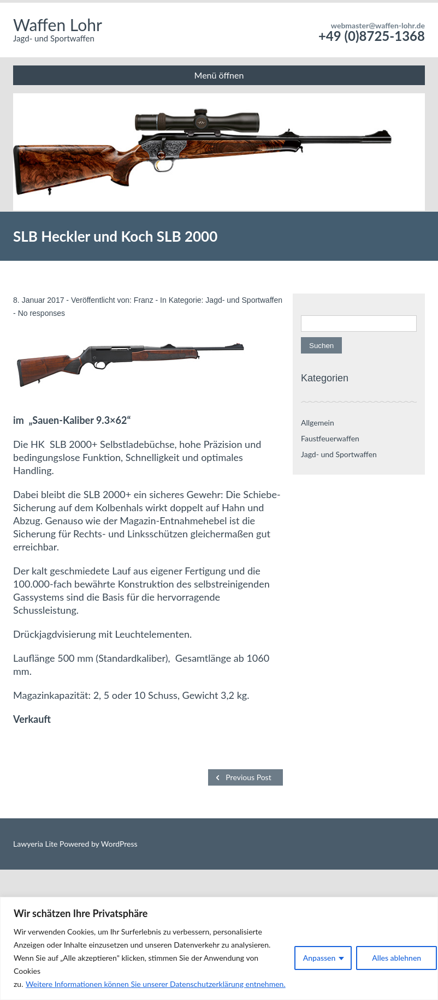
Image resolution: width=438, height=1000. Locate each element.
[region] (219, 948)
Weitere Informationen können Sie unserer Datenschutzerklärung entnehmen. (156, 984)
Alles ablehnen (396, 957)
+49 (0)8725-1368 (371, 36)
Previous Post (248, 777)
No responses (41, 313)
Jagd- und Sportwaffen (243, 300)
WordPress (118, 843)
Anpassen (319, 957)
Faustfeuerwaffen (330, 438)
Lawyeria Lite (36, 843)
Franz (143, 300)
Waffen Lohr (57, 24)
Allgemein (317, 422)
